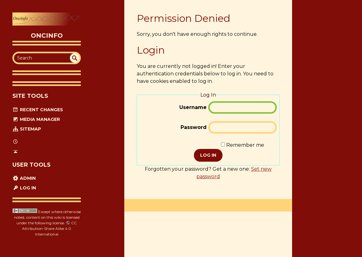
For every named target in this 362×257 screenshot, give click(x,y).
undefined (74, 58)
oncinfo (47, 35)
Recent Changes (37, 109)
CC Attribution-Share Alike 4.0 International (49, 228)
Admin (24, 178)
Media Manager (36, 119)
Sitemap (26, 129)
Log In (24, 188)
